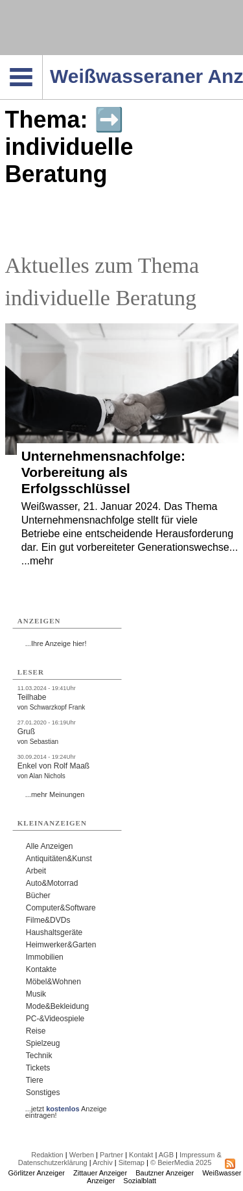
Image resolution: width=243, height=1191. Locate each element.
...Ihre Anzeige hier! (56, 643)
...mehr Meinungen (55, 794)
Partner (111, 1155)
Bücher (38, 895)
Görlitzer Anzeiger (36, 1173)
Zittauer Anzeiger (100, 1173)
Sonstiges (43, 1092)
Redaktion (47, 1155)
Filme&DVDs (48, 920)
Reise (36, 1031)
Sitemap (132, 1162)
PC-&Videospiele (55, 1018)
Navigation (42, 59)
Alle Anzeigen (49, 846)
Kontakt (141, 1155)
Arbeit (36, 871)
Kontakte (41, 969)
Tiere (34, 1080)
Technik (39, 1055)
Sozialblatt (139, 1181)
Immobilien (45, 957)
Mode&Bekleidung (57, 1006)
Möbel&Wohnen (53, 981)
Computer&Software (61, 908)
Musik (36, 994)
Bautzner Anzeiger (164, 1173)
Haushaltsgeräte (54, 932)
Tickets (38, 1068)
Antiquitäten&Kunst (59, 858)
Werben (81, 1155)
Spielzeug (43, 1043)
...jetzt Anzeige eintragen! (66, 1108)
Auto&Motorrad (52, 883)
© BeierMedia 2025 (180, 1162)
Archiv (103, 1162)
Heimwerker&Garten (61, 945)
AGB (166, 1155)
